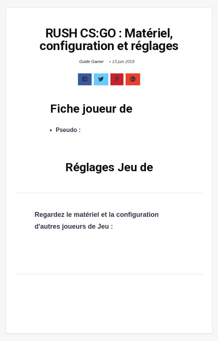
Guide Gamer (91, 61)
